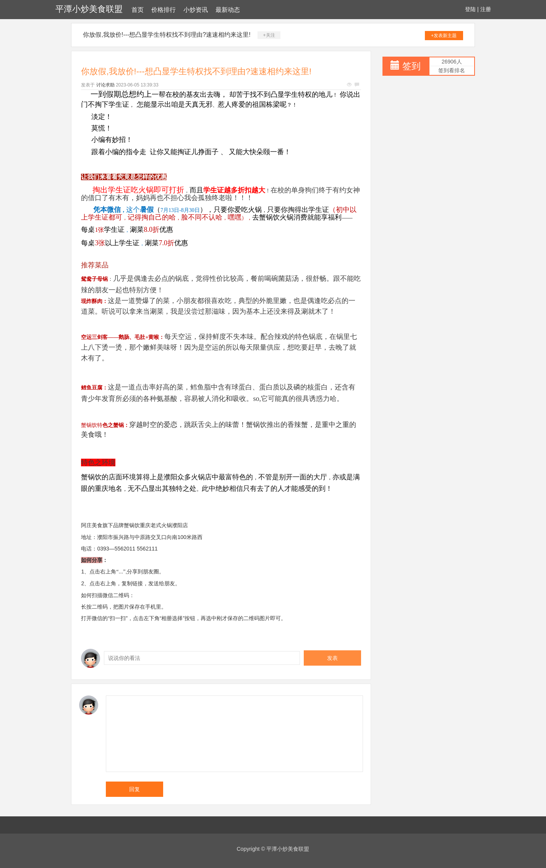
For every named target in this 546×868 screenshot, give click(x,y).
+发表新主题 (444, 35)
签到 (411, 66)
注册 (485, 9)
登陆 (470, 9)
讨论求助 (105, 85)
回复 (134, 789)
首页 (137, 10)
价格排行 (163, 10)
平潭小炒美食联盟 (89, 9)
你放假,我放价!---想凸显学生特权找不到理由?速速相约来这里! (166, 34)
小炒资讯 (195, 10)
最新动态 (227, 10)
